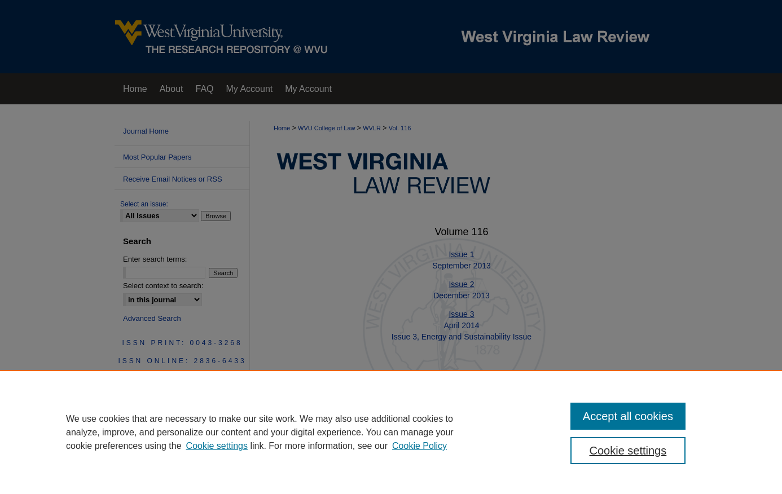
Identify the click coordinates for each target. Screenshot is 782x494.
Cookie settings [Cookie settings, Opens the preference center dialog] (628, 450)
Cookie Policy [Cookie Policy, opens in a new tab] (419, 446)
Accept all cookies (628, 416)
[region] (391, 432)
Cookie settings (217, 446)
